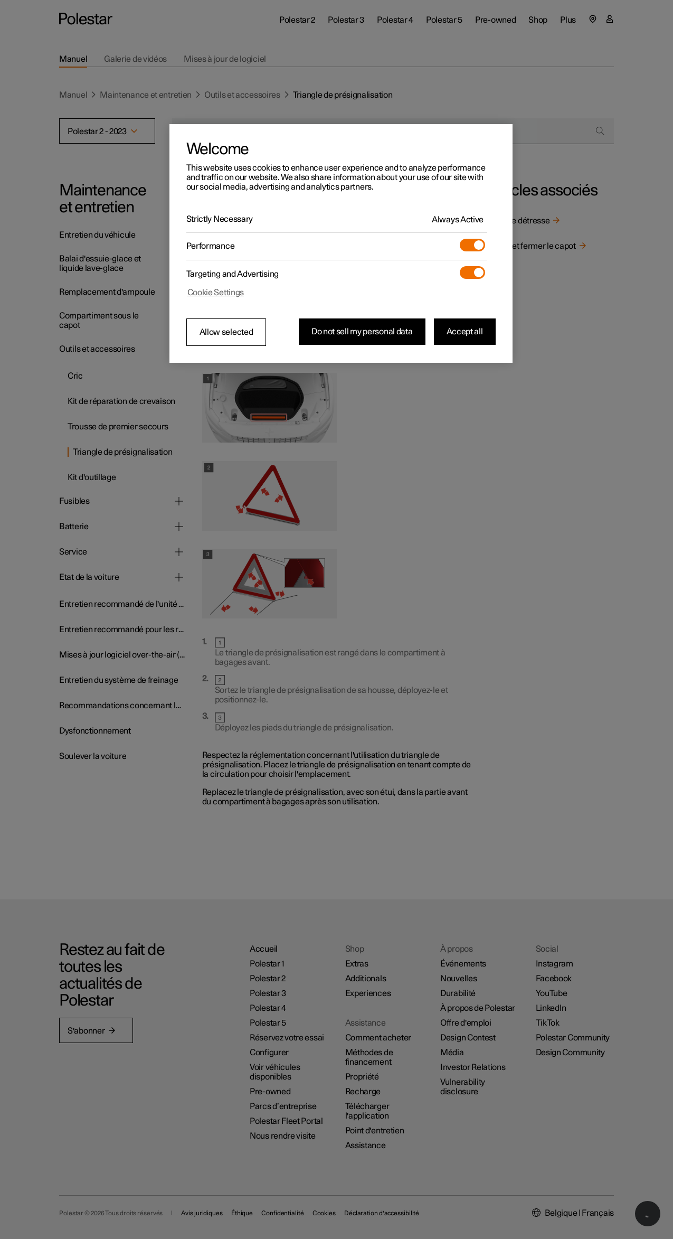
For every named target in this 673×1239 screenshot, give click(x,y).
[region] (341, 243)
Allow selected (226, 332)
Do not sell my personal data (362, 331)
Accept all (465, 331)
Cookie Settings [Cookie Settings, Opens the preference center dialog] (215, 292)
